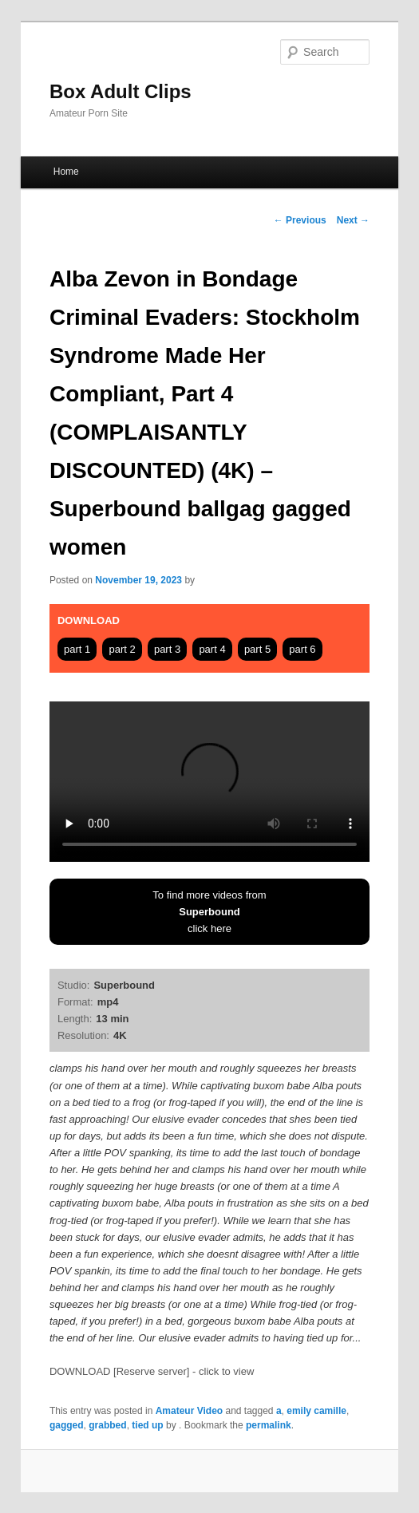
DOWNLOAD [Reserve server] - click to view (151, 1371)
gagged (66, 1425)
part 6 (302, 649)
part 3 (167, 649)
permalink (268, 1425)
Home (66, 171)
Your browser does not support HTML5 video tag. (209, 781)
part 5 (257, 649)
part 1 (77, 649)
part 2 (122, 649)
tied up (147, 1425)
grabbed (107, 1425)
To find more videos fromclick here (209, 911)
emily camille (316, 1410)
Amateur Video (189, 1410)
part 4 (212, 649)
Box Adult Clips (120, 91)
